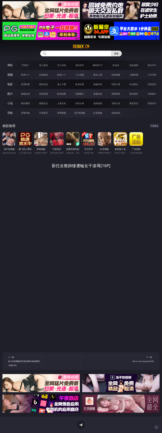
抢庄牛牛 (152, 65)
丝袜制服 (115, 74)
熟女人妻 (97, 74)
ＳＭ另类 (152, 74)
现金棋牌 (134, 65)
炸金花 (116, 65)
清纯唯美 (115, 93)
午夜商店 (43, 112)
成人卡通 (61, 84)
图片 (10, 94)
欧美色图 (61, 93)
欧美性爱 (79, 84)
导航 (10, 113)
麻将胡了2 (98, 65)
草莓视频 (61, 112)
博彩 (10, 65)
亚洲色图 (43, 93)
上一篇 (24, 361)
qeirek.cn (81, 46)
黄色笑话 (134, 103)
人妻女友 (61, 103)
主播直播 (134, 74)
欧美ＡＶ (61, 74)
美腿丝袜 (97, 93)
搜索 (116, 53)
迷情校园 (97, 103)
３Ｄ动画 (79, 74)
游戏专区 (79, 65)
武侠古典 (79, 103)
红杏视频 (97, 112)
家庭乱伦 (43, 103)
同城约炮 (25, 112)
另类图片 (152, 93)
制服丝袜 (97, 84)
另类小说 (115, 103)
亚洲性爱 (25, 84)
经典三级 (115, 84)
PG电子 (25, 65)
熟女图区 (134, 93)
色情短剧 (115, 112)
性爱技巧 (152, 103)
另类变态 (152, 84)
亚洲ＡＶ (25, 74)
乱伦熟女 (134, 84)
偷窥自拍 (25, 93)
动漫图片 (79, 93)
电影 (10, 84)
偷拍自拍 (43, 84)
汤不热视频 (79, 112)
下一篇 (138, 359)
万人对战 (61, 65)
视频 (10, 74)
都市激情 (25, 103)
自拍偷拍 (43, 74)
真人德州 (43, 65)
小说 (10, 103)
